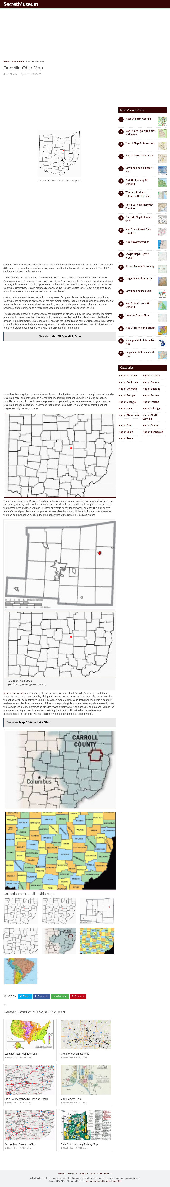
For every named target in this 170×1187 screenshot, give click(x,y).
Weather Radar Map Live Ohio (21, 1053)
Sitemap (61, 1173)
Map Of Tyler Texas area (139, 155)
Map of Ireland (151, 402)
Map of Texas (125, 438)
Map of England (151, 388)
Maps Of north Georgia (138, 118)
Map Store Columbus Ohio (75, 1053)
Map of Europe (126, 395)
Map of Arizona (151, 375)
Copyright (83, 1173)
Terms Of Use (96, 1173)
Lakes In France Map (137, 315)
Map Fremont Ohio (71, 1099)
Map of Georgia (127, 402)
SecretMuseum (20, 4)
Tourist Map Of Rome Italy (140, 143)
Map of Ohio (11, 74)
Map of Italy (125, 408)
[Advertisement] (85, 35)
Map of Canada (151, 382)
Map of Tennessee (153, 431)
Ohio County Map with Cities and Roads (26, 1099)
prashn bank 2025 (112, 1181)
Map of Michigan (152, 408)
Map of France (151, 395)
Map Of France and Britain (140, 327)
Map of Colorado (127, 388)
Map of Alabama (127, 375)
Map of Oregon (151, 425)
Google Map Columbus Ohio (20, 1144)
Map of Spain (125, 431)
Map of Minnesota (128, 415)
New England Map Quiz (138, 290)
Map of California (128, 382)
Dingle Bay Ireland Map (138, 278)
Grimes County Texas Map (139, 266)
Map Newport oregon (137, 241)
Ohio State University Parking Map (79, 1144)
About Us (108, 1173)
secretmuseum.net (13, 693)
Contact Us (72, 1173)
